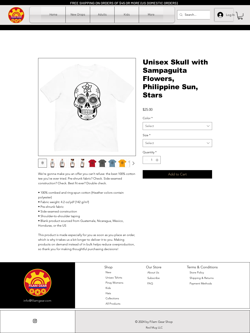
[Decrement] (146, 160)
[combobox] (177, 126)
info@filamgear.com (37, 300)
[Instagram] (35, 321)
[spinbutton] (152, 160)
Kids (108, 288)
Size (147, 135)
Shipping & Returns (202, 278)
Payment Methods (201, 283)
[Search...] (197, 14)
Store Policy (197, 272)
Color (148, 118)
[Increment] (157, 160)
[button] (102, 15)
